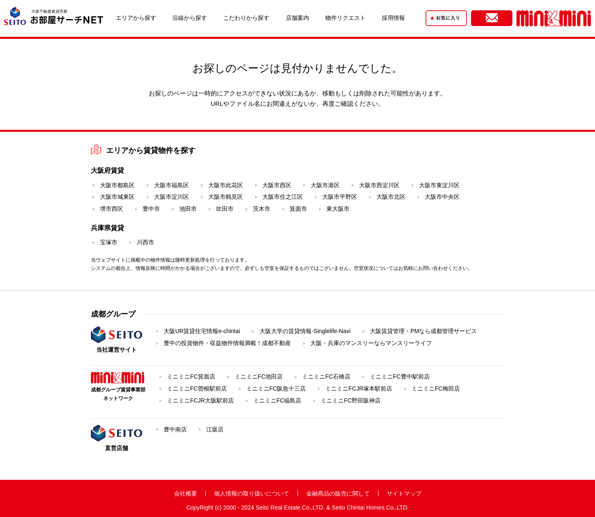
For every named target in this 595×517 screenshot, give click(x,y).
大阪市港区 (325, 185)
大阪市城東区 (117, 196)
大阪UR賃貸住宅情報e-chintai (202, 331)
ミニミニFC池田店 (259, 376)
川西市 (145, 242)
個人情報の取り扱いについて (251, 493)
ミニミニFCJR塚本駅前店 (358, 388)
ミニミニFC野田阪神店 (351, 400)
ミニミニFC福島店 (277, 400)
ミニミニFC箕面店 (191, 376)
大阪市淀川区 (171, 196)
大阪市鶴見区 (225, 196)
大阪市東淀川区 (439, 185)
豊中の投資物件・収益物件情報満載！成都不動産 (227, 343)
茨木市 (261, 208)
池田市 (188, 208)
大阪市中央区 (442, 196)
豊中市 (151, 208)
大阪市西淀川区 (379, 185)
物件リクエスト (345, 17)
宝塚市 (108, 242)
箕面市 (298, 208)
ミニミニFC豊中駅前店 (400, 376)
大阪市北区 (390, 196)
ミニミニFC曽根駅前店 (197, 388)
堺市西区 (111, 208)
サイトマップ (404, 493)
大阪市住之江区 (282, 196)
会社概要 (185, 493)
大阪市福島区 (171, 185)
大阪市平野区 (339, 196)
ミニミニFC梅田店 (436, 388)
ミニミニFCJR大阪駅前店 (200, 400)
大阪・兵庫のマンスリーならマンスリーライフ (371, 343)
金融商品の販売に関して (338, 493)
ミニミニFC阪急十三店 (276, 388)
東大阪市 (338, 208)
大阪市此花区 (225, 185)
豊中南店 (175, 429)
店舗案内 (297, 17)
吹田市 (224, 208)
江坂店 (215, 429)
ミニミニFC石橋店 (326, 376)
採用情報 (393, 17)
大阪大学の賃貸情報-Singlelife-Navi (304, 331)
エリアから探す (136, 17)
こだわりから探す (246, 17)
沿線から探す (189, 17)
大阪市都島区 (117, 185)
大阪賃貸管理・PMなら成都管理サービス (423, 331)
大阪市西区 (276, 185)
